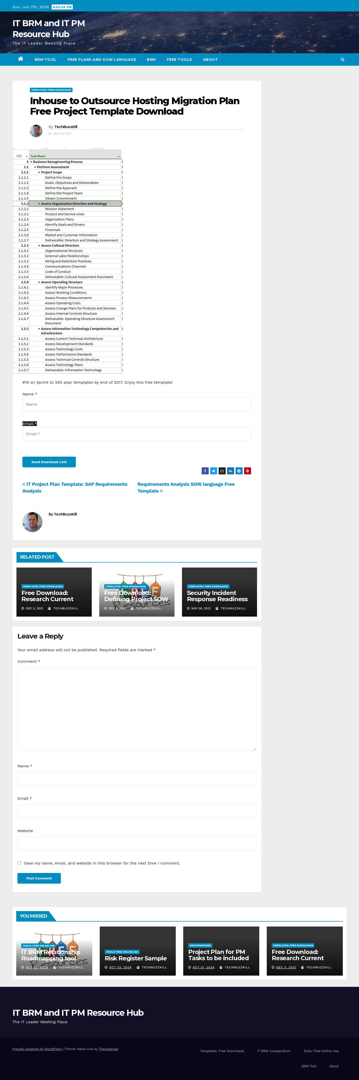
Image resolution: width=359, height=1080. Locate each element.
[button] (343, 59)
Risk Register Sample (136, 958)
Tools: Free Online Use (39, 945)
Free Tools (179, 59)
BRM (151, 59)
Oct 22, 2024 (37, 967)
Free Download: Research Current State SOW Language (52, 599)
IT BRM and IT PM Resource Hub (78, 1013)
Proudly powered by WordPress (37, 1049)
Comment (28, 661)
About (210, 59)
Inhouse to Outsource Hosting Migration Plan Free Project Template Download (134, 106)
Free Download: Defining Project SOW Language (136, 599)
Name (24, 766)
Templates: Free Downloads (51, 89)
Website (25, 830)
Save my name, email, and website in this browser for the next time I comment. (102, 863)
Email (24, 798)
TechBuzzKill (65, 127)
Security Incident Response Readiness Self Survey (217, 599)
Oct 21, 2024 (204, 967)
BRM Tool (46, 59)
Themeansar (108, 1049)
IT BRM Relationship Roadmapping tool (50, 955)
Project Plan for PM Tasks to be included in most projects (218, 958)
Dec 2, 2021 (286, 967)
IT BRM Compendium (273, 1051)
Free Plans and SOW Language (102, 59)
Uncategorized (200, 945)
